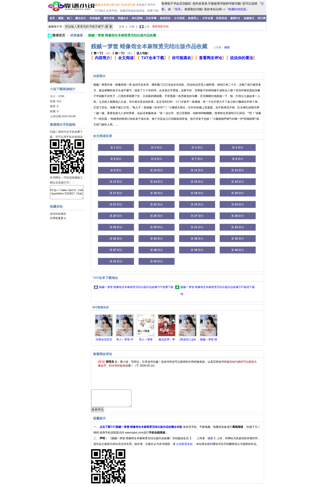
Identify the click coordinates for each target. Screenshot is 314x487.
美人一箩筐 (146, 339)
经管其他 (221, 18)
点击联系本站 (184, 447)
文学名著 (207, 18)
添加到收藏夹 (58, 213)
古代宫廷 (179, 18)
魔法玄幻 (80, 18)
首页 (52, 18)
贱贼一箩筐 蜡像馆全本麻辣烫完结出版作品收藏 (122, 35)
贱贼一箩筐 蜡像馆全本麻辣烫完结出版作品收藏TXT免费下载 (136, 287)
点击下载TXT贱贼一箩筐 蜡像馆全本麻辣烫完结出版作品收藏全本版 (141, 430)
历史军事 (151, 18)
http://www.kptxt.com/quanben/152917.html (66, 192)
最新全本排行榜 (105, 4)
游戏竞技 (165, 18)
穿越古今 (123, 18)
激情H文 (235, 18)
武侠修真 (94, 18)
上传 (146, 26)
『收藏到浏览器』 (237, 9)
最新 (61, 18)
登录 (178, 9)
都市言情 (108, 18)
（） (101, 53)
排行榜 (261, 18)
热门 (70, 18)
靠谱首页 (59, 35)
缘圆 (227, 47)
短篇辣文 (249, 18)
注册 (132, 26)
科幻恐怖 (137, 18)
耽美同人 (193, 18)
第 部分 (115, 147)
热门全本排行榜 (126, 4)
